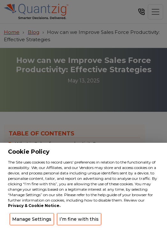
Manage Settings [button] (31, 219)
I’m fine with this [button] (79, 219)
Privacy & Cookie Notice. (34, 205)
